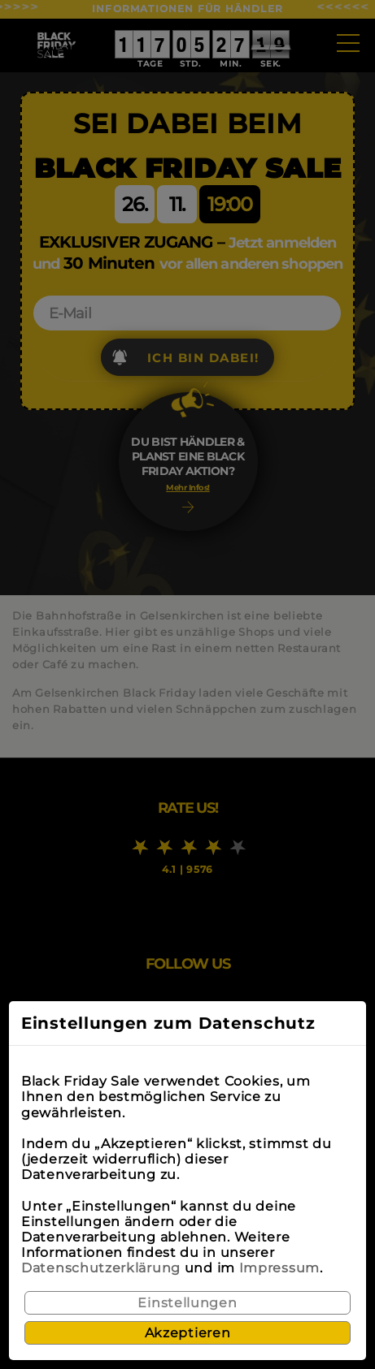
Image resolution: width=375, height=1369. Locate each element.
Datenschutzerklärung (101, 1268)
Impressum (279, 1268)
